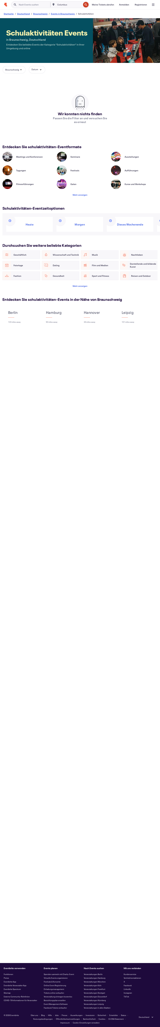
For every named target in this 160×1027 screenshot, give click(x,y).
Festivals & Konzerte (52, 981)
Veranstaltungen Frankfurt (94, 989)
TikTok (126, 996)
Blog (43, 1015)
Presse (64, 1015)
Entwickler (113, 1015)
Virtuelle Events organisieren (56, 978)
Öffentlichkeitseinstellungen (68, 1019)
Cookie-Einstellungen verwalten (86, 1022)
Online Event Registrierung (55, 985)
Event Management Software (56, 1004)
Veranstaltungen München (95, 981)
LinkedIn (127, 989)
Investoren (90, 1015)
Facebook (128, 985)
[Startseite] (5, 5)
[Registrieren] (141, 5)
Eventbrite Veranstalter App (15, 985)
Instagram (128, 993)
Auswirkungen (76, 1015)
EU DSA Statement (116, 1019)
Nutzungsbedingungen (43, 1019)
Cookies (102, 1019)
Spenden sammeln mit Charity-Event (59, 974)
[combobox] (69, 4)
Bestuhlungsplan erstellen (55, 1000)
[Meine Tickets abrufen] (103, 5)
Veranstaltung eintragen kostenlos (58, 996)
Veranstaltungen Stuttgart (94, 993)
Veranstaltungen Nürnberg (95, 1000)
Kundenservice (130, 974)
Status (123, 1015)
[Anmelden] (124, 5)
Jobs (57, 1015)
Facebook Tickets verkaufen (55, 1008)
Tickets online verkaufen (54, 993)
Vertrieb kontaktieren (132, 978)
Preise (6, 978)
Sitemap (7, 993)
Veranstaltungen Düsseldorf (95, 996)
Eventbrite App (10, 981)
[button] (14, 69)
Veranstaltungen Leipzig (94, 1004)
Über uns (34, 1015)
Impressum (65, 1022)
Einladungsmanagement (54, 989)
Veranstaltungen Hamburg (94, 978)
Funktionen (8, 974)
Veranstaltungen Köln (92, 985)
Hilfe (50, 1015)
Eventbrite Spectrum (12, 989)
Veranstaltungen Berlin (93, 974)
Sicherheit (102, 1015)
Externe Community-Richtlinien (17, 996)
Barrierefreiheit (89, 1019)
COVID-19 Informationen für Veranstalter (20, 1000)
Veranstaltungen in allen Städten (97, 1008)
